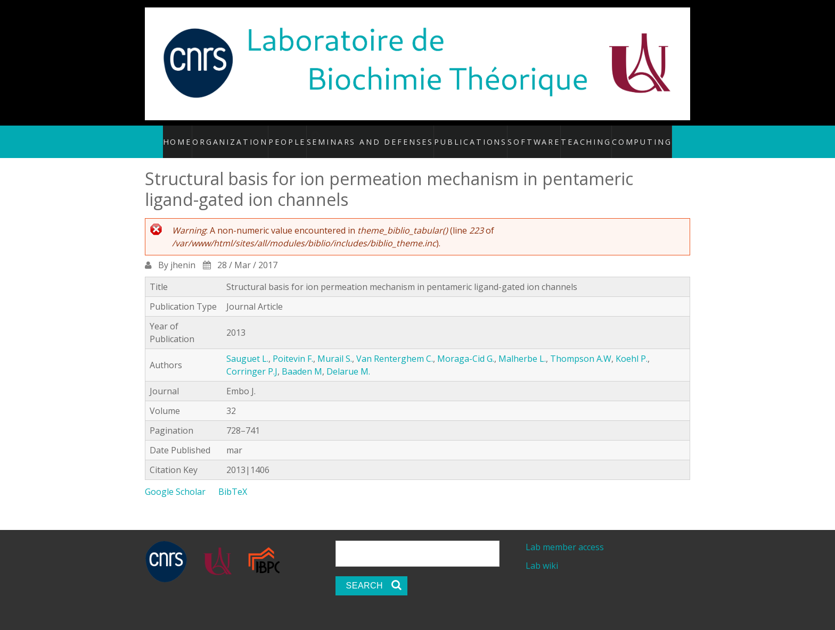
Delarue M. (348, 360)
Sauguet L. (247, 347)
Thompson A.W (580, 347)
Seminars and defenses (385, 135)
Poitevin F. (293, 347)
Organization (245, 135)
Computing (629, 135)
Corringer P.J (251, 360)
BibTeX (232, 480)
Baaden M (302, 360)
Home (194, 135)
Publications (468, 135)
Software (526, 135)
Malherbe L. (522, 347)
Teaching (576, 135)
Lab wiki (542, 554)
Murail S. (334, 347)
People (301, 135)
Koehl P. (632, 347)
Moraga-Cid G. (465, 347)
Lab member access (565, 535)
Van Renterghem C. (394, 347)
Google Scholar (175, 480)
